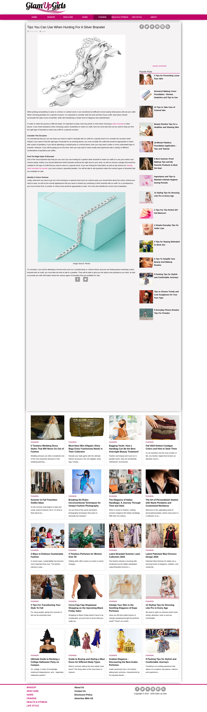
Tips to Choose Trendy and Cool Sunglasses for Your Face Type (166, 295)
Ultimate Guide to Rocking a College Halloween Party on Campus (45, 662)
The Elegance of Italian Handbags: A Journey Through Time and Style (125, 503)
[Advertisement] (132, 7)
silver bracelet (118, 124)
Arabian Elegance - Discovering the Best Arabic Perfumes (123, 662)
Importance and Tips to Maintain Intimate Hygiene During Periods (166, 179)
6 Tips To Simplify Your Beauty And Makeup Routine (164, 262)
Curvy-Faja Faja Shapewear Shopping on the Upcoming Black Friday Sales (86, 608)
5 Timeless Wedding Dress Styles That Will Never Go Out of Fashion (47, 449)
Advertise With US (83, 698)
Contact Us (80, 691)
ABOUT (154, 17)
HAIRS (85, 17)
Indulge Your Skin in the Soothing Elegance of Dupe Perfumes (123, 608)
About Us (79, 687)
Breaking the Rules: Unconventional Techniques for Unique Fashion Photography (85, 503)
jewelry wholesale (159, 66)
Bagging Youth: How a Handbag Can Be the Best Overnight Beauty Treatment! (124, 449)
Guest (44, 31)
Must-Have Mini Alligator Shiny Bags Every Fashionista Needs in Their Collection (86, 449)
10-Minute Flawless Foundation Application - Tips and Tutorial (165, 146)
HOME (34, 17)
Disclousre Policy (83, 695)
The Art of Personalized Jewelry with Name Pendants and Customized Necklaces (162, 503)
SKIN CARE (68, 17)
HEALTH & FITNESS (120, 17)
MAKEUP (51, 17)
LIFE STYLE (137, 17)
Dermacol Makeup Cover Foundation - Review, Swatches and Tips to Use (166, 94)
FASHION (102, 17)
